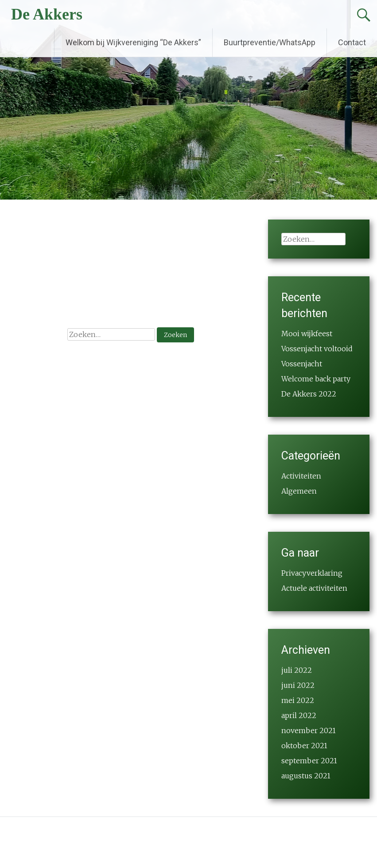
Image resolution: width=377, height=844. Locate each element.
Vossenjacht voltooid (317, 348)
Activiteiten (301, 475)
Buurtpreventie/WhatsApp (269, 42)
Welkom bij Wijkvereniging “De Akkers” (133, 42)
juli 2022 (296, 670)
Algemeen (299, 491)
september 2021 (309, 760)
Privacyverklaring (311, 573)
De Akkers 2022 (308, 393)
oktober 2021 (304, 745)
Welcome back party (315, 378)
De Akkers (46, 14)
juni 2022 (298, 685)
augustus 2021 (305, 775)
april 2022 (298, 715)
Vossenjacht (301, 363)
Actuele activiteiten (314, 588)
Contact (352, 42)
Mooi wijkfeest (306, 333)
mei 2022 (297, 700)
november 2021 (308, 730)
